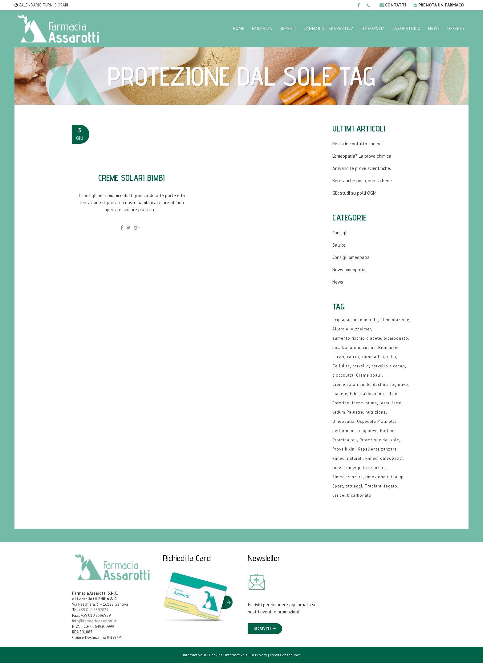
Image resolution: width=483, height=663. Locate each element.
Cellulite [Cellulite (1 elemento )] (341, 366)
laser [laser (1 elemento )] (384, 403)
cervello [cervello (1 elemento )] (360, 366)
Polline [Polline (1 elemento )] (387, 430)
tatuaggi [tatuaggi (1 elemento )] (354, 486)
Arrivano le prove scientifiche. (361, 168)
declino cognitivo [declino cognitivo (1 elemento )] (390, 384)
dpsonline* (291, 655)
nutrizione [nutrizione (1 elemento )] (376, 412)
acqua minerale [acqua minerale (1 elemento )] (362, 319)
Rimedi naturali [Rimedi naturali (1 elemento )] (347, 458)
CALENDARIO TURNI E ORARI (41, 5)
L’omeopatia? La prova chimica (361, 156)
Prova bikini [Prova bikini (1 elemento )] (344, 449)
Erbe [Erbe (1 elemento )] (354, 393)
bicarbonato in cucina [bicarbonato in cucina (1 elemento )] (354, 347)
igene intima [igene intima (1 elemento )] (364, 403)
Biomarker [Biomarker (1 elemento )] (388, 347)
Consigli (339, 233)
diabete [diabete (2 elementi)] (339, 393)
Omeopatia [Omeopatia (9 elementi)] (343, 421)
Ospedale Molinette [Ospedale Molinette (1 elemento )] (377, 421)
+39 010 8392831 (93, 609)
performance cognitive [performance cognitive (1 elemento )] (355, 430)
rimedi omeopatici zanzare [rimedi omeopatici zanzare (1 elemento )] (359, 467)
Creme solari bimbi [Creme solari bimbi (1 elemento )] (351, 384)
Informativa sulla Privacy (246, 655)
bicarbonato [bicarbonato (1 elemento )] (396, 338)
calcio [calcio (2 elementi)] (353, 356)
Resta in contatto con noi (357, 144)
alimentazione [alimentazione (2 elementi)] (394, 319)
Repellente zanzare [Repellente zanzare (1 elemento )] (377, 449)
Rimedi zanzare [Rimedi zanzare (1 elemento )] (347, 476)
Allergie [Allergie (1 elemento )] (340, 329)
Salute (339, 245)
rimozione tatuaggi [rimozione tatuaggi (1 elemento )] (384, 476)
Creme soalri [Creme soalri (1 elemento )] (369, 375)
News (337, 282)
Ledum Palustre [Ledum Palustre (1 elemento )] (347, 412)
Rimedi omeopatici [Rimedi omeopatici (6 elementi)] (384, 458)
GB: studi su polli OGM (354, 193)
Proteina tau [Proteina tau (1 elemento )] (344, 440)
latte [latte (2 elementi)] (396, 403)
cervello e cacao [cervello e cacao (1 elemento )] (388, 366)
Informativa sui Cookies (202, 655)
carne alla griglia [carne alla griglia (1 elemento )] (379, 356)
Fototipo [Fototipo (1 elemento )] (341, 403)
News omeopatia (348, 270)
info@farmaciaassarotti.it (94, 621)
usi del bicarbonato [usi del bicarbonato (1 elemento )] (351, 495)
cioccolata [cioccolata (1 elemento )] (343, 375)
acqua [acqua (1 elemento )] (338, 319)
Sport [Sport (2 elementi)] (337, 486)
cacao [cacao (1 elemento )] (338, 356)
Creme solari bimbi (131, 177)
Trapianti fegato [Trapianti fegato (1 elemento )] (381, 486)
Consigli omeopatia (351, 257)
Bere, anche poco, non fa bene (362, 181)
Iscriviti (262, 628)
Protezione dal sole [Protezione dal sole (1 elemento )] (379, 440)
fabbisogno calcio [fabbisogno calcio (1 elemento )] (379, 393)
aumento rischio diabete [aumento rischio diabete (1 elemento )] (356, 338)
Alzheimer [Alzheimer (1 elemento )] (361, 329)
